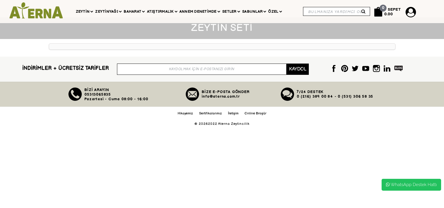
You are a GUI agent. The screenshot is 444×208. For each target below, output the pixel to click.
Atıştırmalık (162, 11)
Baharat (134, 11)
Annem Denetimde (199, 11)
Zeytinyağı (108, 11)
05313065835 (97, 100)
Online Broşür (255, 119)
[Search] (336, 11)
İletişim (233, 119)
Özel (275, 11)
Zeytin (84, 11)
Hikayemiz (185, 119)
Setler (231, 11)
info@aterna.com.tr (221, 102)
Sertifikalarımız (210, 119)
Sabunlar (254, 11)
